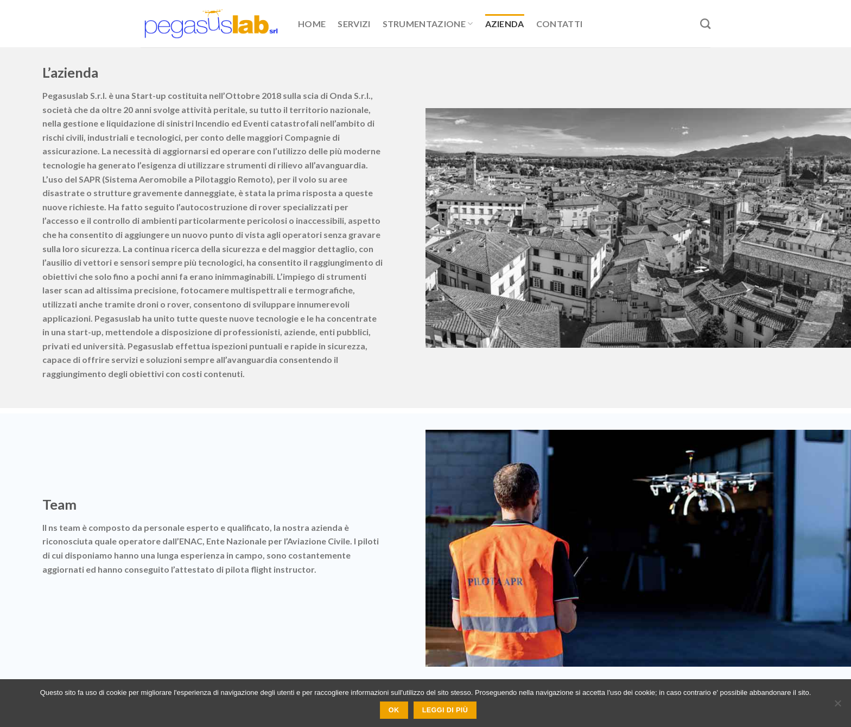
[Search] (705, 23)
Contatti (559, 23)
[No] (837, 706)
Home (312, 23)
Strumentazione (428, 23)
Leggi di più (445, 710)
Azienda (504, 23)
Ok (394, 710)
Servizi (354, 23)
